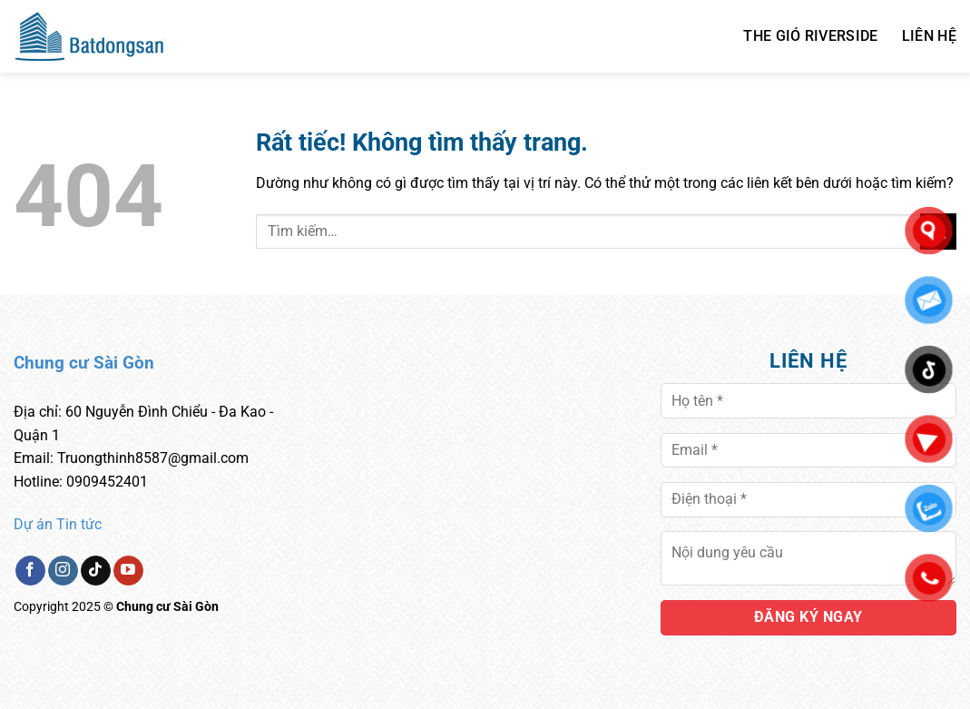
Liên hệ (929, 35)
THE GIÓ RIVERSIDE (810, 35)
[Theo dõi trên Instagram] (63, 571)
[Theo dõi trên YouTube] (128, 571)
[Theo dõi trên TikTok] (96, 571)
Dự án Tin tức (58, 524)
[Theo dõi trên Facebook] (30, 571)
